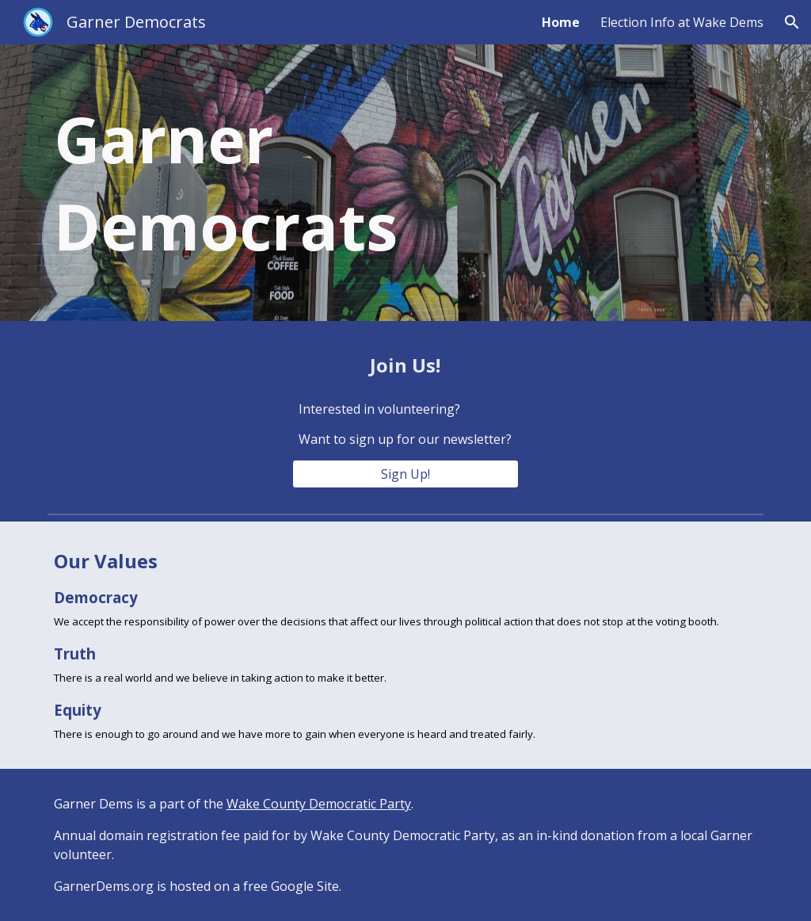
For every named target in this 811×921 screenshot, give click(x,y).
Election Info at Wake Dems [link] (681, 22)
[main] (283, 183)
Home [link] (561, 22)
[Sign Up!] (405, 474)
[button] (792, 22)
